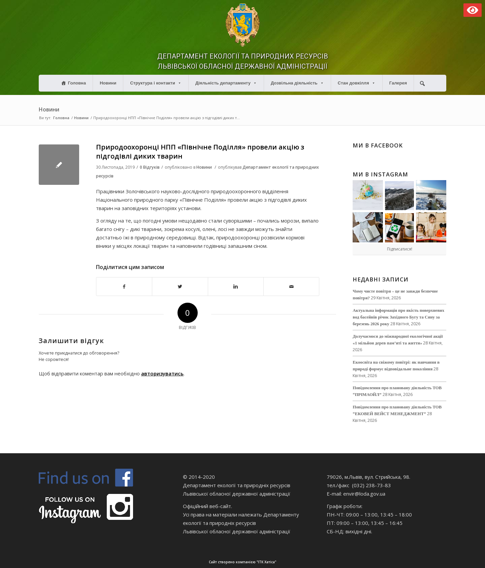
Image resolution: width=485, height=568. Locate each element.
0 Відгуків (150, 167)
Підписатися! (399, 249)
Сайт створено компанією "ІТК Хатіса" (335, 562)
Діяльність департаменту (226, 83)
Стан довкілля (357, 83)
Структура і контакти (156, 83)
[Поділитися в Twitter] (179, 286)
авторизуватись (162, 373)
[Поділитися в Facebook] (124, 286)
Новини (108, 83)
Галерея (398, 83)
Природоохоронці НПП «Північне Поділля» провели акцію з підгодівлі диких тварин (200, 151)
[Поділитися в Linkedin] (235, 286)
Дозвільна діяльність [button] (297, 83)
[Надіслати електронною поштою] (291, 286)
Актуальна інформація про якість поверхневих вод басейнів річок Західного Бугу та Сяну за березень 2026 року (398, 317)
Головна (77, 83)
